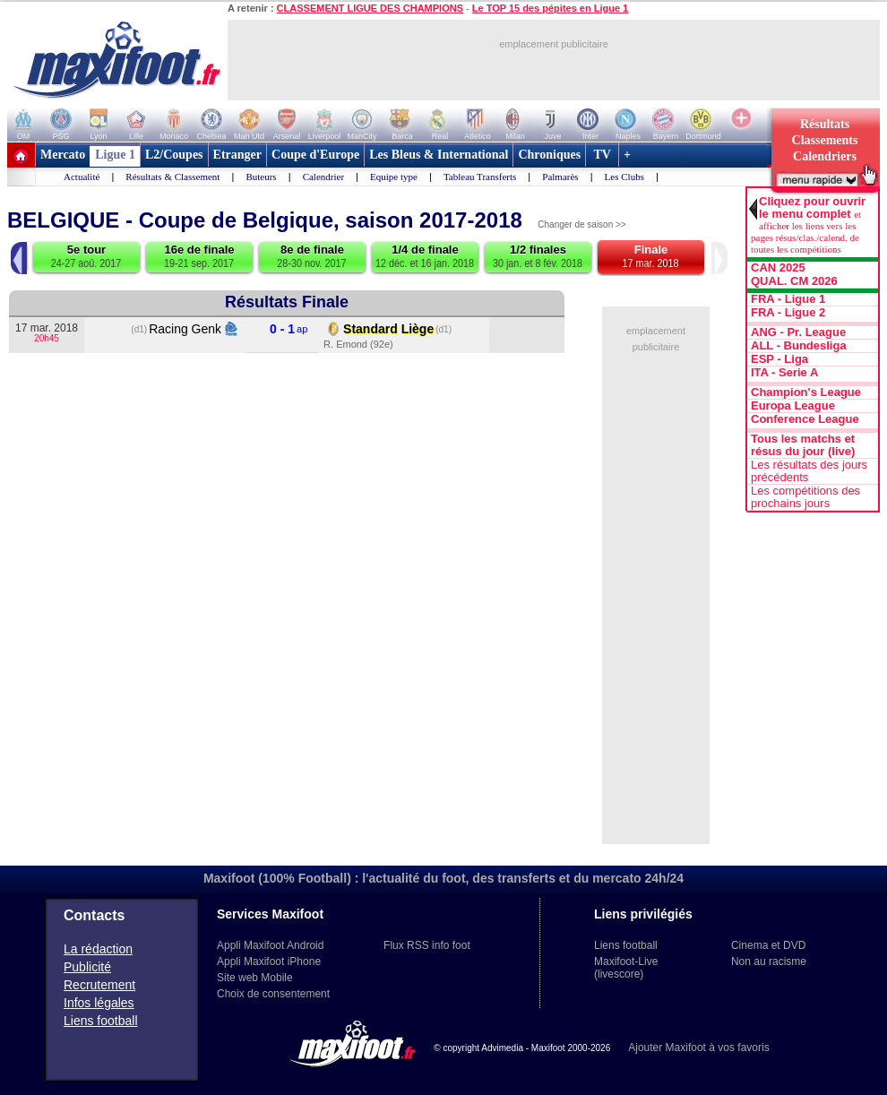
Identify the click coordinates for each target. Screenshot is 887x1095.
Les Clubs (624, 176)
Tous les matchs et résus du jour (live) (803, 445)
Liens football (101, 1020)
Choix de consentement (273, 993)
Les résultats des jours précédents (809, 471)
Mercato (62, 154)
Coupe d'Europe (315, 154)
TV (602, 154)
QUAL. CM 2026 (794, 281)
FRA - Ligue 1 (788, 299)
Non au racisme (768, 961)
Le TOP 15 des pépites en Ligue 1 (550, 8)
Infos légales (99, 1003)
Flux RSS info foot (426, 945)
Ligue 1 (115, 154)
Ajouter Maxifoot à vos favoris (698, 1047)
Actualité (81, 176)
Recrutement (99, 985)
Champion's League (806, 392)
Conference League (805, 419)
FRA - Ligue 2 (788, 312)
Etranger (237, 154)
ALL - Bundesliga (799, 346)
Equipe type (394, 176)
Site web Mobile (255, 977)
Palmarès (560, 176)
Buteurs (260, 176)
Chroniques (549, 154)
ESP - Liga (779, 359)
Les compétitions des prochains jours (805, 497)
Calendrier (323, 176)
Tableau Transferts (480, 176)
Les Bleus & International (438, 154)
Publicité (87, 967)
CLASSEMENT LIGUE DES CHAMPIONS (370, 8)
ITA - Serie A (784, 372)
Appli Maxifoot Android (270, 945)
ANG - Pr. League (798, 332)
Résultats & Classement (172, 176)
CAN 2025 (778, 268)
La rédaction (98, 949)
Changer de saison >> (581, 224)
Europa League (793, 406)
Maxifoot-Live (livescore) (626, 967)
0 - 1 (283, 329)
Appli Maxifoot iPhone (269, 961)
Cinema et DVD (768, 945)
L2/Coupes (174, 154)
